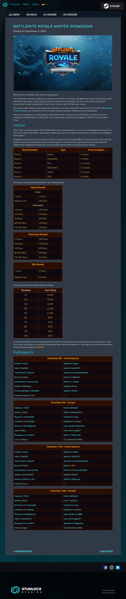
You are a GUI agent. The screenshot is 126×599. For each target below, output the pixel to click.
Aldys (23, 430)
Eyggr (24, 528)
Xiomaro (18, 426)
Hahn (66, 435)
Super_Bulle (69, 426)
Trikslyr (17, 474)
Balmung (27, 386)
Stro (33, 395)
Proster (25, 377)
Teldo (66, 412)
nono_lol (67, 430)
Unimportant (20, 382)
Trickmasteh (19, 373)
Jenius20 (67, 373)
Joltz (16, 430)
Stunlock (15, 4)
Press (26, 4)
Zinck (25, 412)
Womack (72, 439)
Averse (66, 368)
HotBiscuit (68, 421)
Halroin (67, 470)
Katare (78, 421)
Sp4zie (17, 412)
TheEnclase (76, 435)
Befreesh (74, 408)
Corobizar (18, 421)
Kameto (17, 408)
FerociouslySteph (21, 391)
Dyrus (16, 377)
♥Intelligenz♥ (30, 426)
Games (35, 4)
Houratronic (26, 519)
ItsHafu (17, 363)
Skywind (67, 363)
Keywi (75, 363)
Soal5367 (76, 368)
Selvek (66, 391)
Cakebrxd (75, 377)
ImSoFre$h (30, 421)
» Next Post (106, 551)
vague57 (77, 430)
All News (14, 14)
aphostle (67, 523)
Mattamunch (76, 412)
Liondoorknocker (81, 373)
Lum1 (16, 439)
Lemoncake (33, 382)
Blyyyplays (19, 435)
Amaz (25, 363)
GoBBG (79, 514)
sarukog (29, 510)
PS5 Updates (70, 14)
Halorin (67, 382)
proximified (28, 474)
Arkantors (80, 426)
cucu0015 (30, 435)
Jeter (16, 368)
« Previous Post (22, 551)
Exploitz (24, 368)
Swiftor (17, 386)
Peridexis (35, 391)
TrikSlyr (75, 382)
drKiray (25, 439)
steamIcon (112, 7)
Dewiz (66, 377)
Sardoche (68, 417)
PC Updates (49, 14)
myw (76, 417)
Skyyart (31, 373)
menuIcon (5, 4)
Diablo (17, 528)
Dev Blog (31, 14)
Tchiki (26, 408)
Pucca (74, 386)
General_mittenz (21, 395)
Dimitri (74, 391)
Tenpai (67, 386)
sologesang (78, 523)
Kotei (66, 408)
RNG (80, 439)
